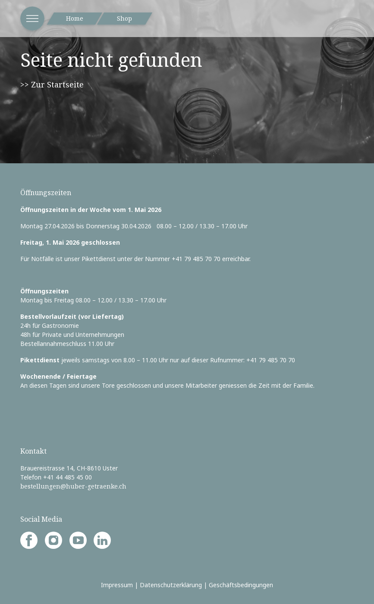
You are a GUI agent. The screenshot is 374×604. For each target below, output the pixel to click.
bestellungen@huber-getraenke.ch (73, 486)
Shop (124, 18)
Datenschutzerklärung (171, 585)
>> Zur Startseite (52, 84)
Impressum (117, 585)
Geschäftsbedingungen (241, 585)
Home (74, 18)
